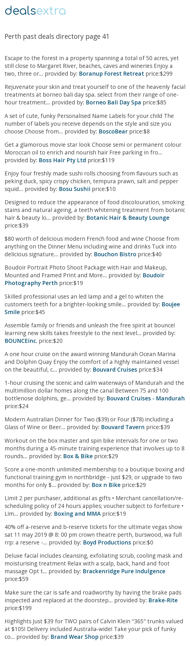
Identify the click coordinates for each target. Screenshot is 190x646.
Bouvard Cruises (116, 369)
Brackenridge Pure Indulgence (124, 571)
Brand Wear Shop (74, 637)
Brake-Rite (163, 600)
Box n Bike (106, 485)
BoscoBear (113, 131)
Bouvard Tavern (123, 427)
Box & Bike (78, 456)
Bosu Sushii (74, 189)
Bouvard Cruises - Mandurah (145, 398)
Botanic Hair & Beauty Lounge (127, 217)
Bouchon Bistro (115, 254)
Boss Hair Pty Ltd (62, 160)
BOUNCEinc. (21, 341)
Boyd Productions (107, 542)
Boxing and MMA (77, 513)
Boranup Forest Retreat (111, 73)
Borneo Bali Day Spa (113, 102)
